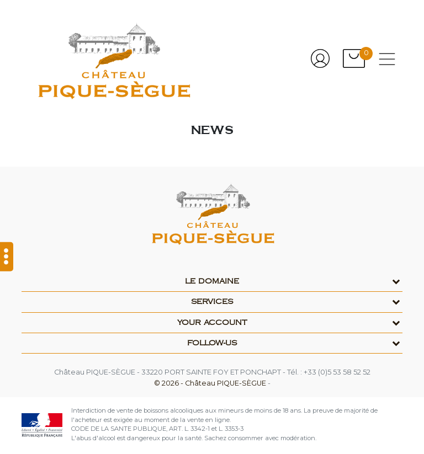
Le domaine (212, 281)
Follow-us (212, 343)
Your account (212, 322)
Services (212, 302)
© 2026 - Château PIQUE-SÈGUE (211, 383)
